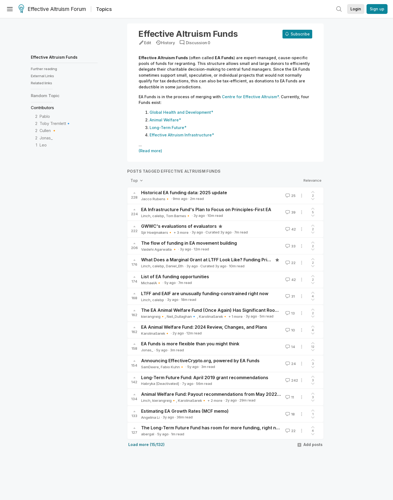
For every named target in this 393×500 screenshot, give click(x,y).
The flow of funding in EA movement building (189, 243)
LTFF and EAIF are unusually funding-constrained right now (204, 293)
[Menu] (9, 9)
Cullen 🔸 (48, 130)
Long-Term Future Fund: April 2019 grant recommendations (204, 377)
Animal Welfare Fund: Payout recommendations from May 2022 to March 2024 (225, 394)
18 (289, 414)
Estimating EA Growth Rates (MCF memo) (185, 411)
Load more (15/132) (146, 444)
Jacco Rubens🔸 (155, 199)
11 (289, 397)
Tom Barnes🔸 (178, 216)
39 (290, 212)
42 (290, 229)
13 (289, 313)
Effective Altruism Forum (52, 9)
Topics (104, 9)
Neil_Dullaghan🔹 (182, 316)
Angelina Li (150, 417)
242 (291, 380)
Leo (43, 145)
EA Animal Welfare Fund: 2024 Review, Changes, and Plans (204, 327)
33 (290, 246)
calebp (158, 216)
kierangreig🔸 (153, 316)
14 (289, 346)
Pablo (45, 116)
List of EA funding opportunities (175, 276)
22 (290, 262)
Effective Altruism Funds (54, 57)
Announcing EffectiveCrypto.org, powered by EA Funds (200, 360)
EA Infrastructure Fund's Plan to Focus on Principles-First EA (206, 209)
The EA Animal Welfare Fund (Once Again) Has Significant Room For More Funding (229, 310)
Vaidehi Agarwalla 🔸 (159, 249)
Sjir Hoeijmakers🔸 (156, 232)
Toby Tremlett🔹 (55, 123)
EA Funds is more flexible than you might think (190, 343)
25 (290, 195)
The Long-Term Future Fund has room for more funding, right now (211, 427)
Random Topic (45, 96)
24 (290, 363)
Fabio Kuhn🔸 (172, 367)
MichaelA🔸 (151, 283)
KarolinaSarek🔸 (213, 316)
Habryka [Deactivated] (160, 383)
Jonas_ (46, 138)
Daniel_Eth (174, 266)
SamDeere (150, 367)
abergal (147, 434)
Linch (145, 216)
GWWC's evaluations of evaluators (179, 226)
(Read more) (150, 150)
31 (289, 296)
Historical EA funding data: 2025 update (184, 192)
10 (289, 330)
